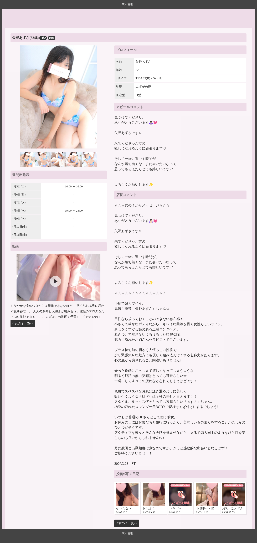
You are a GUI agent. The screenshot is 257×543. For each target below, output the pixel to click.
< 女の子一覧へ (22, 323)
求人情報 (127, 4)
